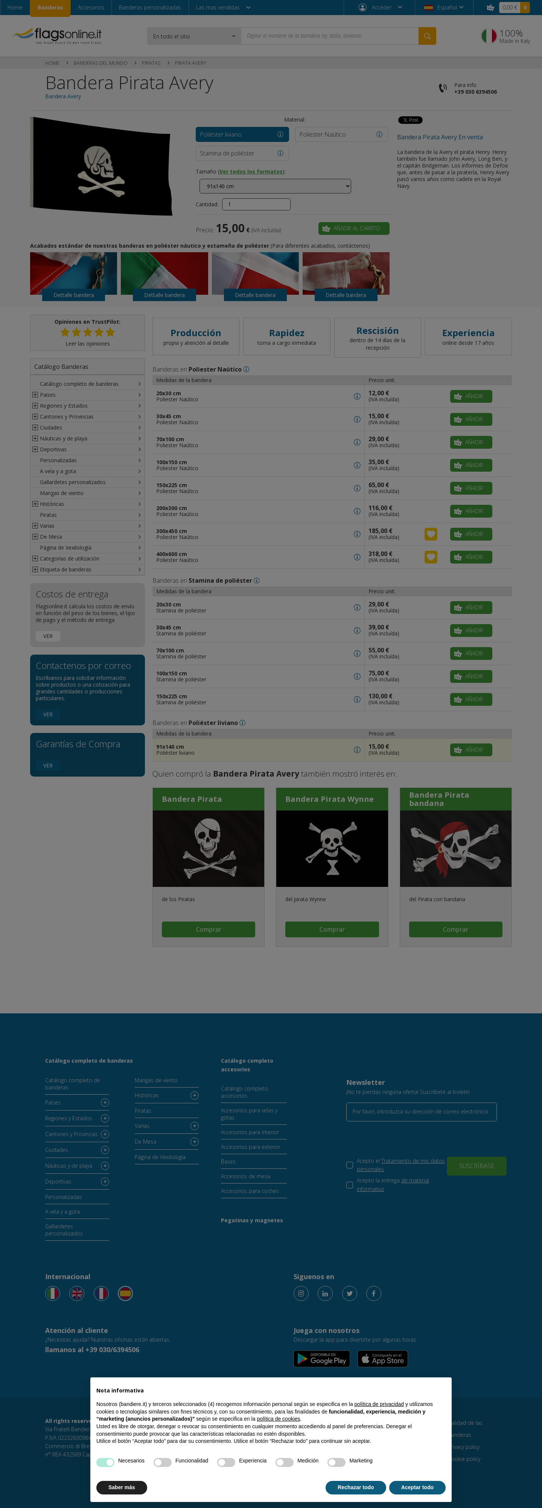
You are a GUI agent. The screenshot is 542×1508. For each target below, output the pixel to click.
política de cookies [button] (278, 1419)
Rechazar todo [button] (356, 1487)
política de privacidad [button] (379, 1404)
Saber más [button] (121, 1487)
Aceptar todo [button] (417, 1487)
